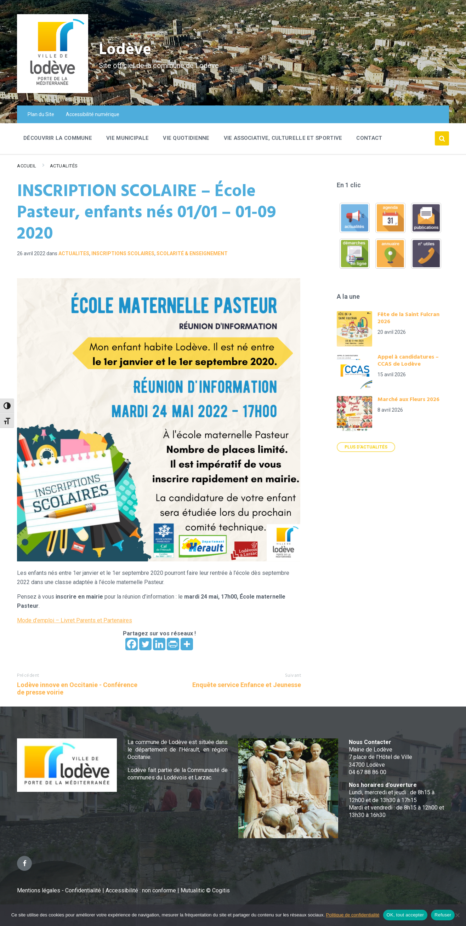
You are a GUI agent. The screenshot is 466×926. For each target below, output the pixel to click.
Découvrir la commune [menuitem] (57, 138)
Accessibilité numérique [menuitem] (92, 114)
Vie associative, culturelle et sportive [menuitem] (283, 138)
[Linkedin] (159, 644)
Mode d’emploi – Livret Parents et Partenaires (74, 620)
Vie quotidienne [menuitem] (186, 138)
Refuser (442, 915)
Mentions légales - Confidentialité (59, 890)
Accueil (26, 165)
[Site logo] (52, 91)
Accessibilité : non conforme (141, 890)
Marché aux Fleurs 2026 (408, 399)
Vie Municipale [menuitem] (127, 138)
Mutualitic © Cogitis (205, 890)
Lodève (127, 49)
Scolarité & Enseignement (192, 253)
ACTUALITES (73, 253)
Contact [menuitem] (369, 138)
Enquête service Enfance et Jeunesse (246, 684)
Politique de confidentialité (353, 915)
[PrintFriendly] (173, 644)
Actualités (64, 165)
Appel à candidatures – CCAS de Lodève (408, 361)
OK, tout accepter (405, 915)
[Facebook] (131, 644)
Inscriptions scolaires (122, 253)
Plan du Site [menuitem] (41, 114)
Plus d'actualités (366, 447)
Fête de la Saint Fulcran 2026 (408, 318)
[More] (187, 644)
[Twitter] (145, 644)
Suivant (293, 675)
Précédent (28, 675)
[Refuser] (457, 915)
